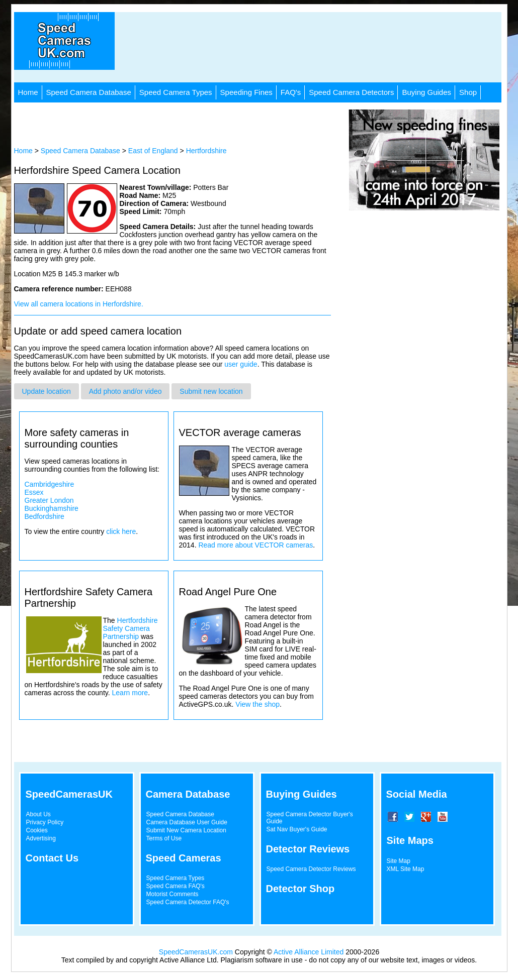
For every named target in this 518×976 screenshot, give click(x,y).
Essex (34, 492)
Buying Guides (426, 92)
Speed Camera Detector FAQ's (187, 902)
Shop (468, 92)
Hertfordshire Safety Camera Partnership (130, 628)
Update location (46, 391)
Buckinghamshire (51, 508)
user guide (240, 364)
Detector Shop (300, 888)
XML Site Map (405, 869)
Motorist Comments (172, 894)
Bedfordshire (44, 516)
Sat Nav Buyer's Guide (297, 829)
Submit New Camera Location (186, 830)
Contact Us (52, 857)
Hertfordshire (206, 151)
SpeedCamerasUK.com (196, 952)
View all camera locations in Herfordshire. (78, 304)
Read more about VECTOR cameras (255, 545)
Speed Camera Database (88, 92)
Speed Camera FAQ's (175, 886)
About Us (38, 814)
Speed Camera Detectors (351, 92)
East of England (153, 151)
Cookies (37, 830)
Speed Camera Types (175, 92)
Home (28, 92)
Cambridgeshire (49, 484)
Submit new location (211, 391)
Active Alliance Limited (308, 952)
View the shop (257, 704)
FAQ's (291, 92)
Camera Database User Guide (186, 822)
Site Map (398, 860)
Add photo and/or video (125, 391)
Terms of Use (164, 838)
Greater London (49, 500)
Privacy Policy (45, 822)
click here (121, 531)
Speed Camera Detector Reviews (311, 869)
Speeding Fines (246, 92)
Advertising (41, 838)
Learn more (130, 693)
